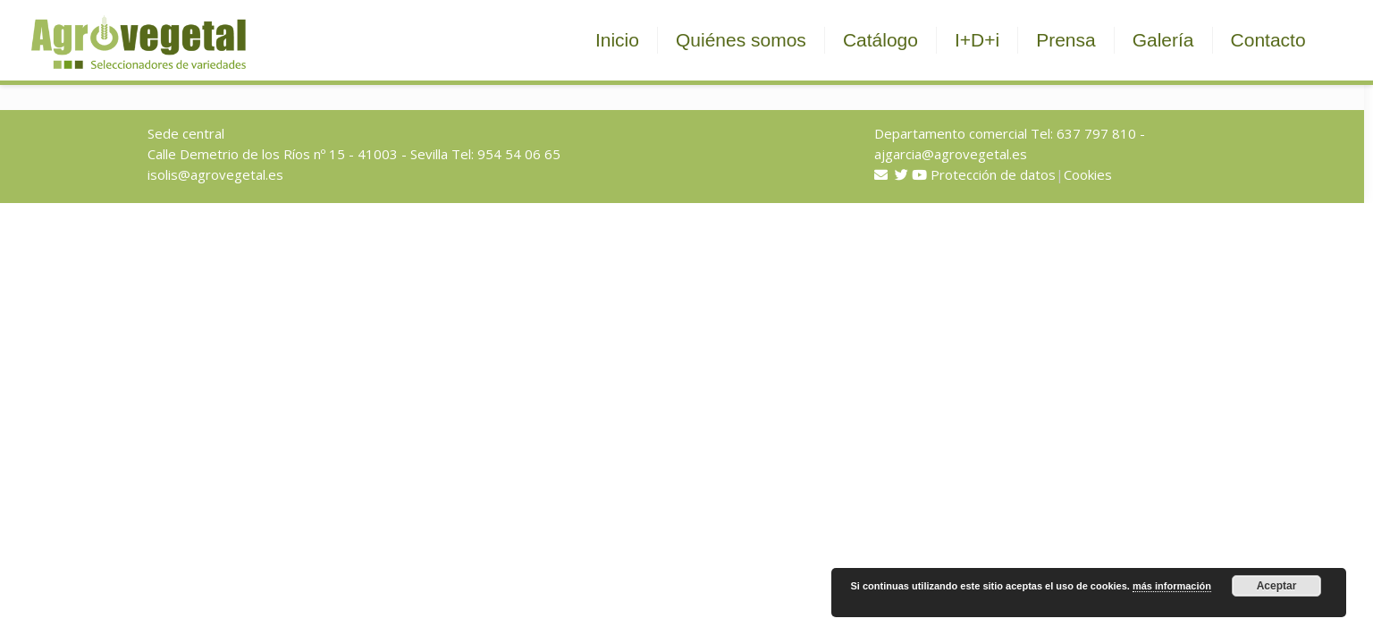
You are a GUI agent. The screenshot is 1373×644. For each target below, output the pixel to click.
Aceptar (1277, 586)
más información (1172, 585)
